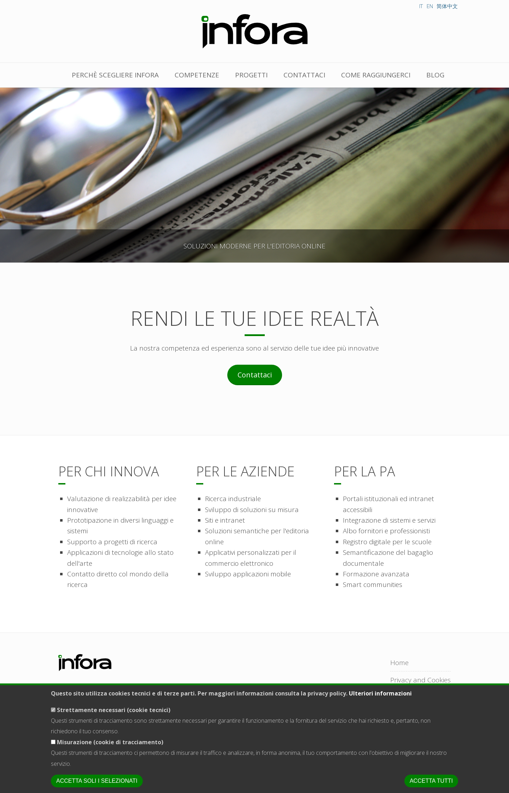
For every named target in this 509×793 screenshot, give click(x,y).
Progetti (251, 75)
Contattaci (304, 75)
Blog (435, 75)
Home (399, 662)
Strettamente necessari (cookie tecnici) (113, 713)
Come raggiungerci (375, 75)
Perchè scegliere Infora (115, 75)
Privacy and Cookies (420, 680)
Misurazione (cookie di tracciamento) (110, 745)
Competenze (197, 75)
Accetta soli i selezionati (97, 784)
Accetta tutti (431, 784)
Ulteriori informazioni (380, 696)
